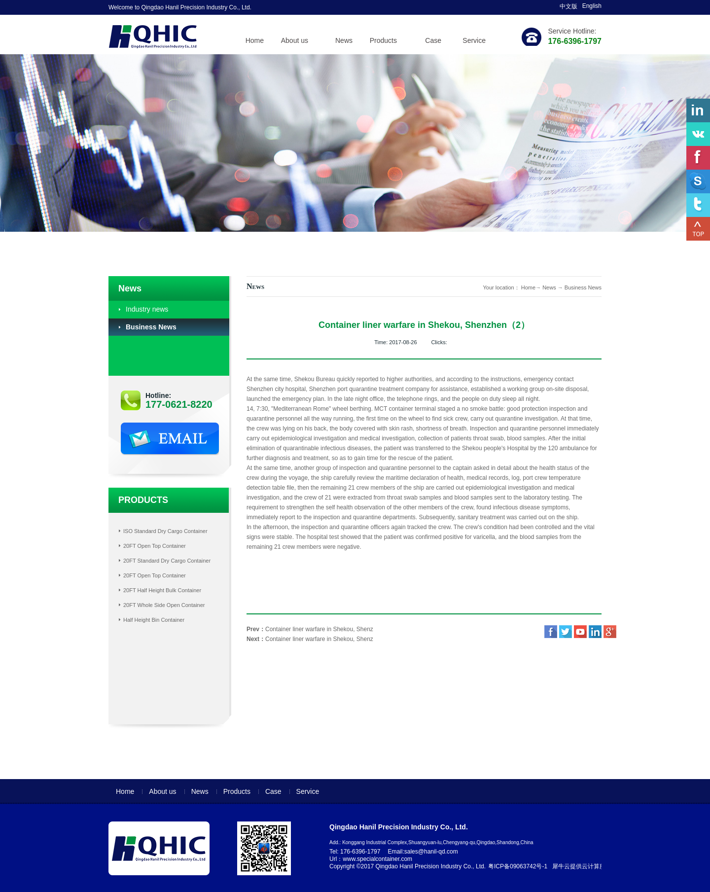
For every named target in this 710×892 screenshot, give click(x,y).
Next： (310, 639)
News (549, 287)
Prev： (310, 629)
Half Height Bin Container (153, 620)
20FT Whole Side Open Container (164, 605)
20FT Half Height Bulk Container (162, 590)
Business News (583, 287)
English (592, 5)
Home (255, 40)
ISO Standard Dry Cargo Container (165, 531)
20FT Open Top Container (154, 546)
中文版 (568, 6)
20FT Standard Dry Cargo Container (167, 561)
